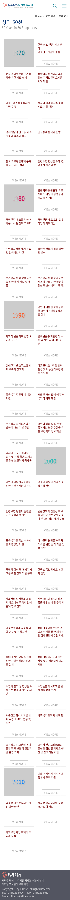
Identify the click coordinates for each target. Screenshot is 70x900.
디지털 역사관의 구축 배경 (15, 884)
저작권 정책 (8, 880)
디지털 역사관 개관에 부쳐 (30, 880)
